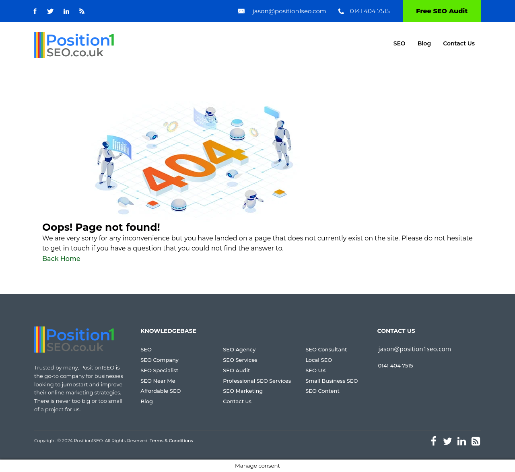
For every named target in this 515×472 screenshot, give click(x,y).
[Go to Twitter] (50, 11)
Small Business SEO (331, 381)
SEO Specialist (159, 370)
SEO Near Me (157, 381)
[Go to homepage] (74, 45)
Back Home (61, 259)
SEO (399, 43)
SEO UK (315, 370)
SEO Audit (236, 370)
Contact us (237, 401)
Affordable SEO (160, 391)
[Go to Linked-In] (66, 11)
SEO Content (322, 391)
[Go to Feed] (81, 11)
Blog (424, 43)
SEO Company (159, 360)
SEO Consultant (326, 349)
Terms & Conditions (171, 440)
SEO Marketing (243, 391)
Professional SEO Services (257, 381)
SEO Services (240, 360)
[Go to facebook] (35, 11)
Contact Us (459, 43)
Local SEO (318, 360)
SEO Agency (239, 349)
